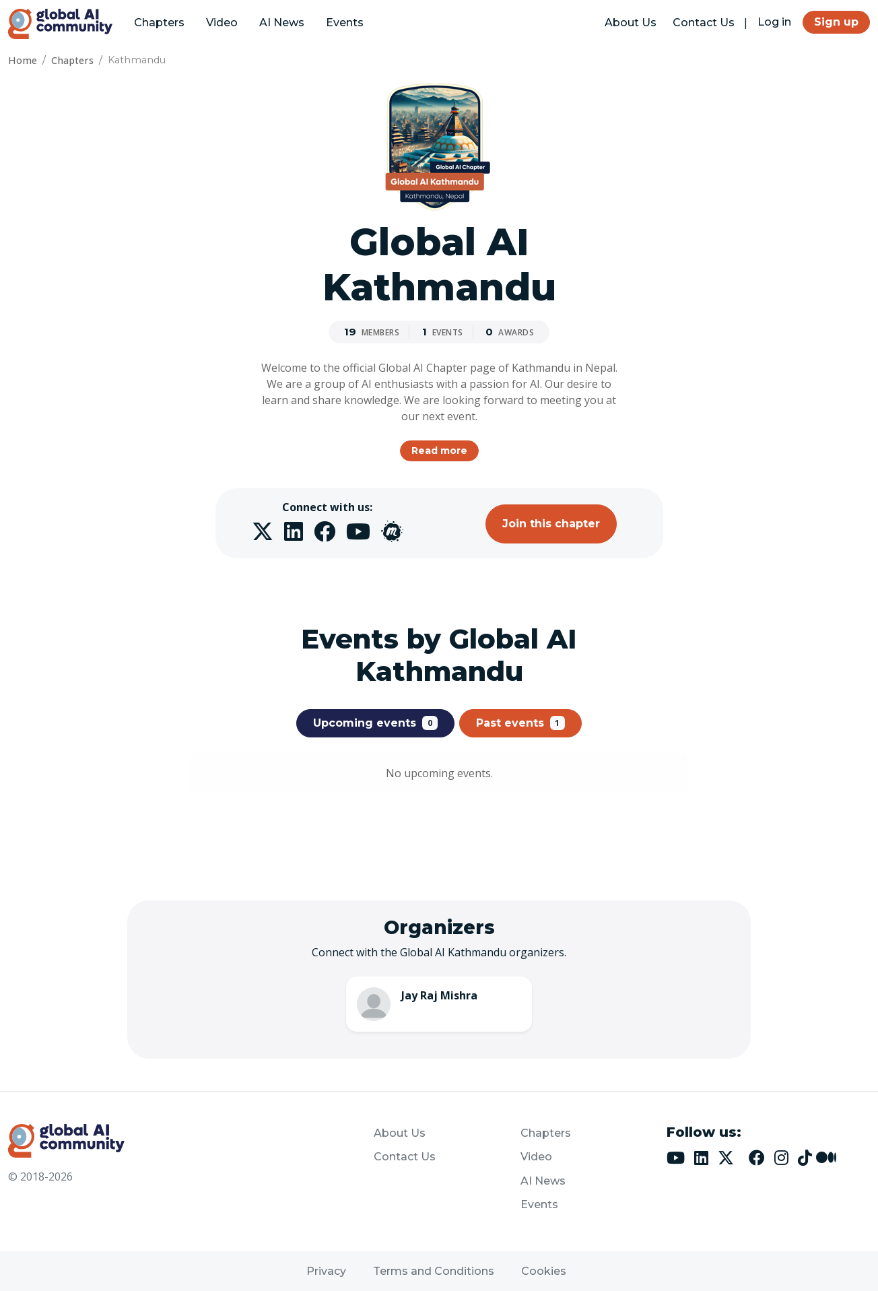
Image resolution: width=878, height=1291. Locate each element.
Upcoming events (375, 722)
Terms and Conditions (433, 1271)
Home (22, 60)
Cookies (543, 1271)
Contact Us (704, 22)
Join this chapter (551, 523)
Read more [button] (439, 450)
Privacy (326, 1271)
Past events (521, 722)
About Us (630, 22)
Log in (774, 21)
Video (222, 22)
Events (345, 22)
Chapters (159, 22)
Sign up (836, 21)
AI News (281, 22)
